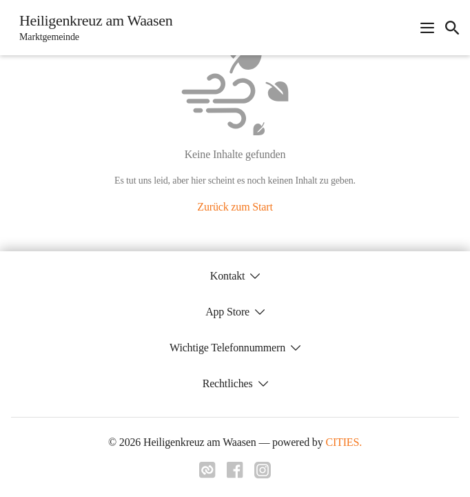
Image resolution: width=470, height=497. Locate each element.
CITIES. (343, 442)
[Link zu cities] (207, 474)
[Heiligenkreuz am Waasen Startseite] (91, 27)
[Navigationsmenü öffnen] (427, 28)
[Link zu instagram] (262, 474)
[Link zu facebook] (235, 474)
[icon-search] (452, 28)
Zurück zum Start (234, 207)
